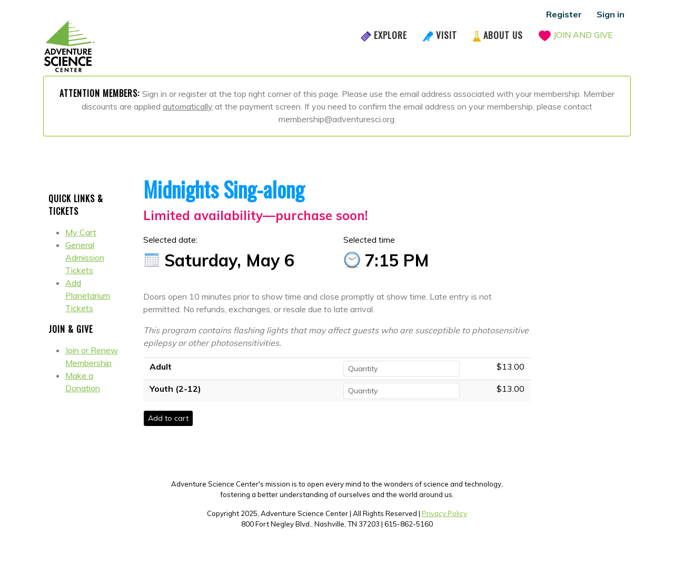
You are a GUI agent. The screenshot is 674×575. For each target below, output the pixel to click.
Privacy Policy (444, 513)
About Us (503, 35)
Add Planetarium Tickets (87, 295)
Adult (161, 366)
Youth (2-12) (175, 388)
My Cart (80, 232)
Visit (446, 35)
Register (564, 14)
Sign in (611, 14)
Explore (390, 35)
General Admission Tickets (84, 257)
